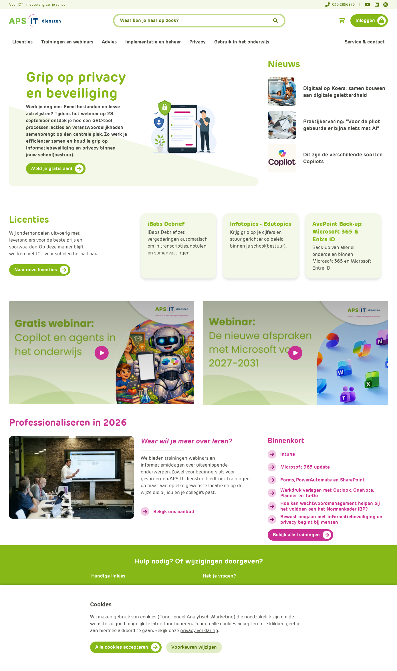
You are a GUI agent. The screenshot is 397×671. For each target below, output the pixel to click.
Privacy (197, 42)
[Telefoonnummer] (342, 4)
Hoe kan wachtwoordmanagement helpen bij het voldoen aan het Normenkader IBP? (330, 506)
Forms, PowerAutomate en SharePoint (322, 480)
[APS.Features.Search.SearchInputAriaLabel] (199, 20)
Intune (287, 454)
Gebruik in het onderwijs (241, 42)
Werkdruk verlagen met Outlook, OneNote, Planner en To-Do (327, 493)
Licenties (22, 42)
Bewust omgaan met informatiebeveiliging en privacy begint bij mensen (331, 519)
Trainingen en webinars (67, 42)
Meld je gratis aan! (51, 169)
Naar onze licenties (35, 270)
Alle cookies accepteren (121, 647)
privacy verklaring (199, 631)
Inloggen (365, 20)
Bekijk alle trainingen (296, 535)
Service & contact (365, 42)
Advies (109, 42)
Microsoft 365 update (305, 467)
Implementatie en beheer (153, 42)
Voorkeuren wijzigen (194, 647)
